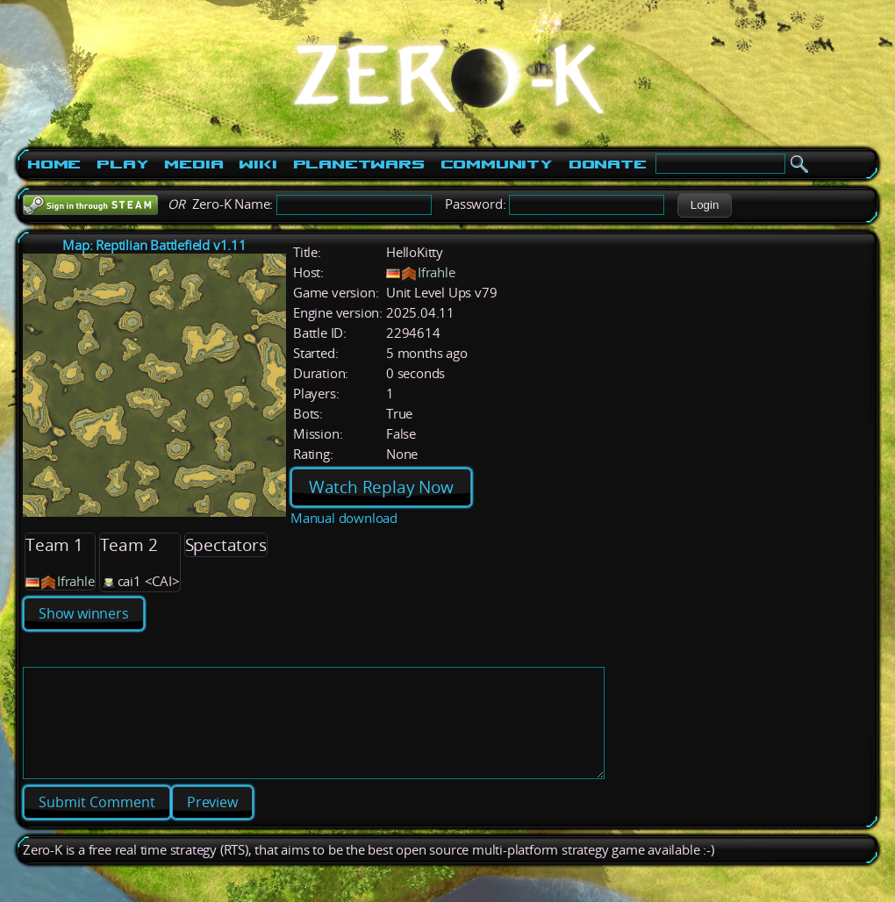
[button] (704, 205)
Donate (608, 164)
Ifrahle (436, 272)
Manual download (343, 518)
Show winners (84, 613)
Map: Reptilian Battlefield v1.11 (154, 245)
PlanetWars (359, 164)
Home (54, 164)
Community (496, 164)
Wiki (257, 164)
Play (122, 164)
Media (193, 164)
